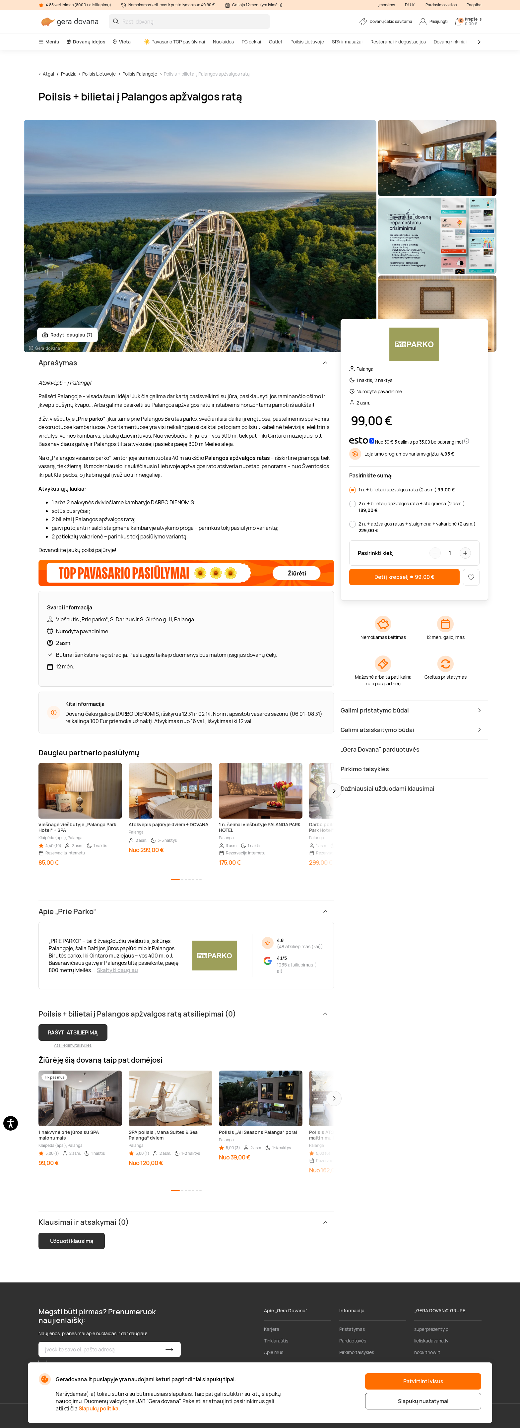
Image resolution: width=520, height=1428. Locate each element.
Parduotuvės (352, 1340)
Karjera (271, 1329)
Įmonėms (386, 5)
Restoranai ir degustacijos (398, 41)
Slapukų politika (98, 1408)
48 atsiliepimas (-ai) (300, 946)
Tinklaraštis (276, 1340)
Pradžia (69, 74)
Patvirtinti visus (423, 1381)
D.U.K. (410, 5)
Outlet (276, 41)
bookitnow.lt (427, 1352)
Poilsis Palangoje (139, 74)
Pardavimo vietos (441, 5)
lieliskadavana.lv (431, 1340)
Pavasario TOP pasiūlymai (174, 41)
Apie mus (273, 1352)
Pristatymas (352, 1329)
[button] (334, 790)
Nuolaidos (223, 41)
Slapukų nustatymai (423, 1401)
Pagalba (474, 5)
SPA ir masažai (347, 41)
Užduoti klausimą (71, 1241)
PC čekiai (251, 41)
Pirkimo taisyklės (356, 1352)
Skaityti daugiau (117, 970)
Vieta (121, 41)
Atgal (48, 74)
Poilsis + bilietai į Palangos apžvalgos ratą (207, 74)
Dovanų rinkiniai (450, 41)
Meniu (48, 41)
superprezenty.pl (431, 1329)
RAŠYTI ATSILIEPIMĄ (73, 1032)
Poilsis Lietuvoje (307, 41)
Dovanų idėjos (85, 41)
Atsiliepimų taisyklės (73, 1045)
